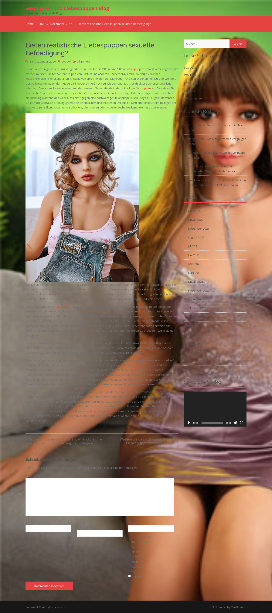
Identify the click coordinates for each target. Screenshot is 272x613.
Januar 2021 (195, 281)
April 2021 (194, 263)
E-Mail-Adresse (83, 524)
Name (31, 522)
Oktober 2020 (197, 307)
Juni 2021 (194, 254)
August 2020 (196, 325)
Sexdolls (113, 410)
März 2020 (195, 369)
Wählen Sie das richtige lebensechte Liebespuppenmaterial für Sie (149, 441)
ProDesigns (238, 606)
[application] (215, 408)
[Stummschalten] (235, 422)
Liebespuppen (135, 68)
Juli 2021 (193, 245)
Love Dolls (62, 306)
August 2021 (196, 237)
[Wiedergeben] (189, 422)
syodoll (66, 61)
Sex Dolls (190, 67)
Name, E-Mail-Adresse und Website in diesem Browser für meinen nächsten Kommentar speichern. (140, 556)
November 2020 (198, 299)
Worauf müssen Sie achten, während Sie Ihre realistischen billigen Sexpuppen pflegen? (64, 441)
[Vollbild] (241, 422)
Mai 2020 (194, 352)
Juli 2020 (193, 334)
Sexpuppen (143, 87)
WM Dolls (190, 74)
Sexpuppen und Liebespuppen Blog (67, 8)
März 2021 (195, 272)
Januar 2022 (195, 219)
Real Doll (190, 90)
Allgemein (83, 61)
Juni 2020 (194, 343)
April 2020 (194, 361)
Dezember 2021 (198, 228)
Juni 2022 (194, 210)
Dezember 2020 (198, 290)
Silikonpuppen (193, 98)
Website (133, 522)
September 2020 (199, 316)
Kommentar (34, 475)
